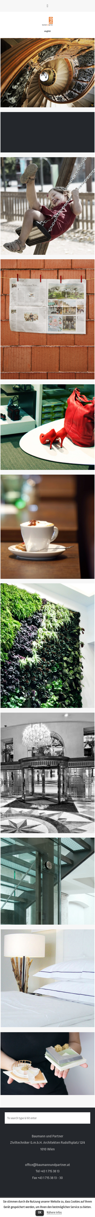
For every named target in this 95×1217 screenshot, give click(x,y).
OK (39, 1212)
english (47, 31)
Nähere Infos (54, 1212)
